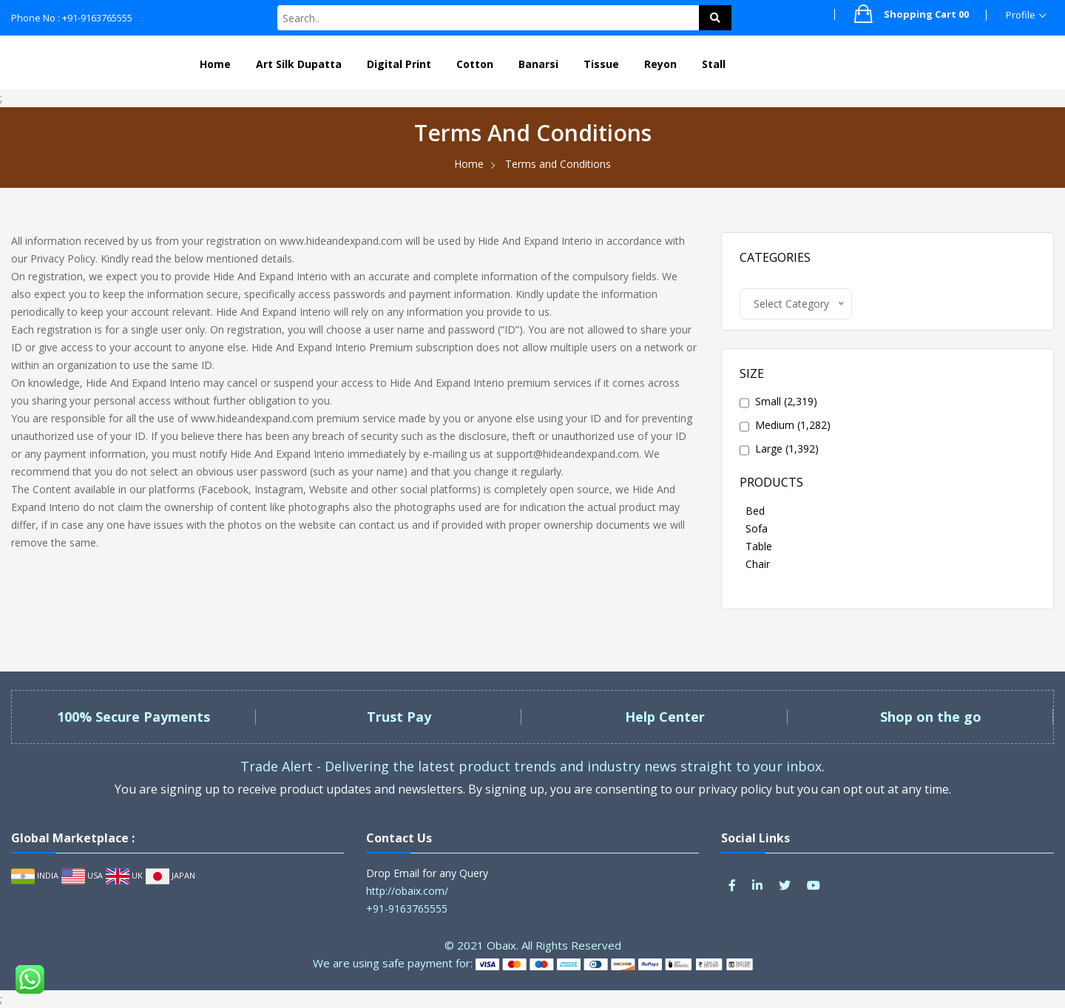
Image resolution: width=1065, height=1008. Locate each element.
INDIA (34, 875)
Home (215, 64)
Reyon (660, 64)
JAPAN (170, 875)
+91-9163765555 (406, 909)
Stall (714, 64)
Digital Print (399, 64)
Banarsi (538, 64)
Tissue (601, 64)
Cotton (474, 64)
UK (124, 875)
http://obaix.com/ (407, 891)
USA (82, 875)
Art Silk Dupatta (299, 64)
